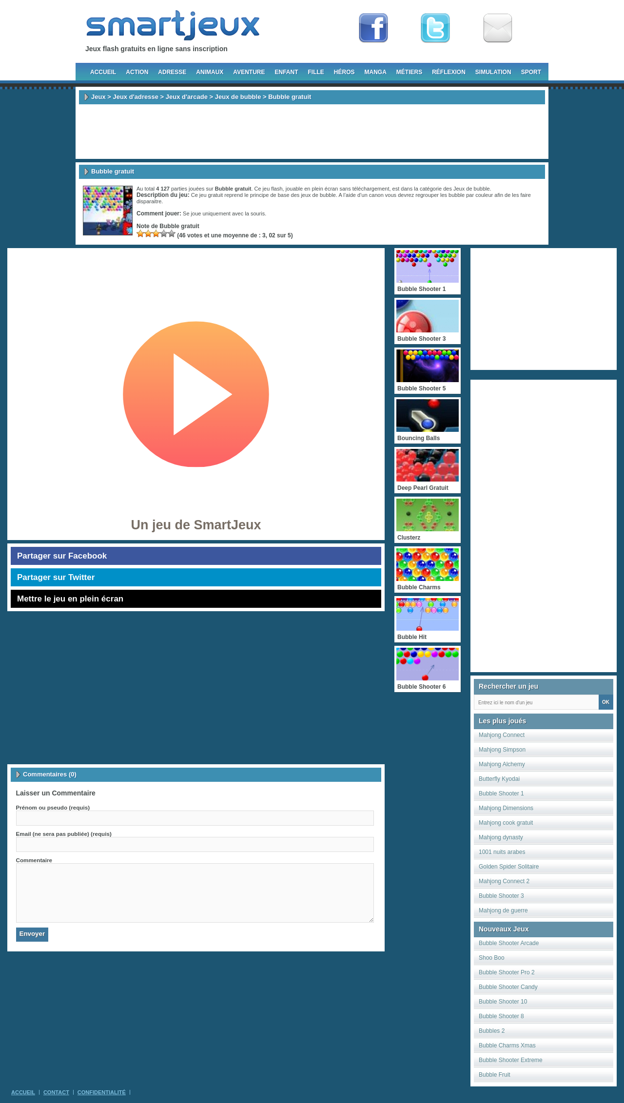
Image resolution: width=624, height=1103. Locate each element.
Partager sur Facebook (62, 556)
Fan (373, 28)
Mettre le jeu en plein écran (70, 598)
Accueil (103, 72)
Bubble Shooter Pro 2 (507, 972)
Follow (435, 28)
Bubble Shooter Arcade (509, 943)
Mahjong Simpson (502, 749)
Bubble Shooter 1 (501, 793)
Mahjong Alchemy (502, 764)
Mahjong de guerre (503, 910)
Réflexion (449, 72)
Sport (531, 72)
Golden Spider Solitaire (509, 866)
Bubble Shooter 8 (501, 1016)
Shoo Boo (492, 957)
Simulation (493, 72)
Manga (376, 72)
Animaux (209, 72)
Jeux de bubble (238, 96)
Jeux (98, 96)
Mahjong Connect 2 (504, 881)
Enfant (286, 72)
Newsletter (497, 28)
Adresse (172, 72)
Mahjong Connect (502, 735)
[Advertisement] (312, 132)
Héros (344, 72)
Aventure (249, 72)
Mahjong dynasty (501, 837)
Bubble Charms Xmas (507, 1045)
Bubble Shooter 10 (503, 1001)
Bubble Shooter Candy (508, 987)
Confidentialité (102, 1092)
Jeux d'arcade (187, 96)
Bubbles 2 (492, 1030)
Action (137, 72)
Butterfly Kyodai (499, 778)
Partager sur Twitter (56, 577)
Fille (316, 72)
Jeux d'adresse (135, 96)
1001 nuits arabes (502, 852)
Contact (56, 1092)
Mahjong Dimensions (506, 808)
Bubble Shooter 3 (501, 895)
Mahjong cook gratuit (506, 822)
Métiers (409, 72)
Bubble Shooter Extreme (511, 1060)
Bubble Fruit (494, 1074)
